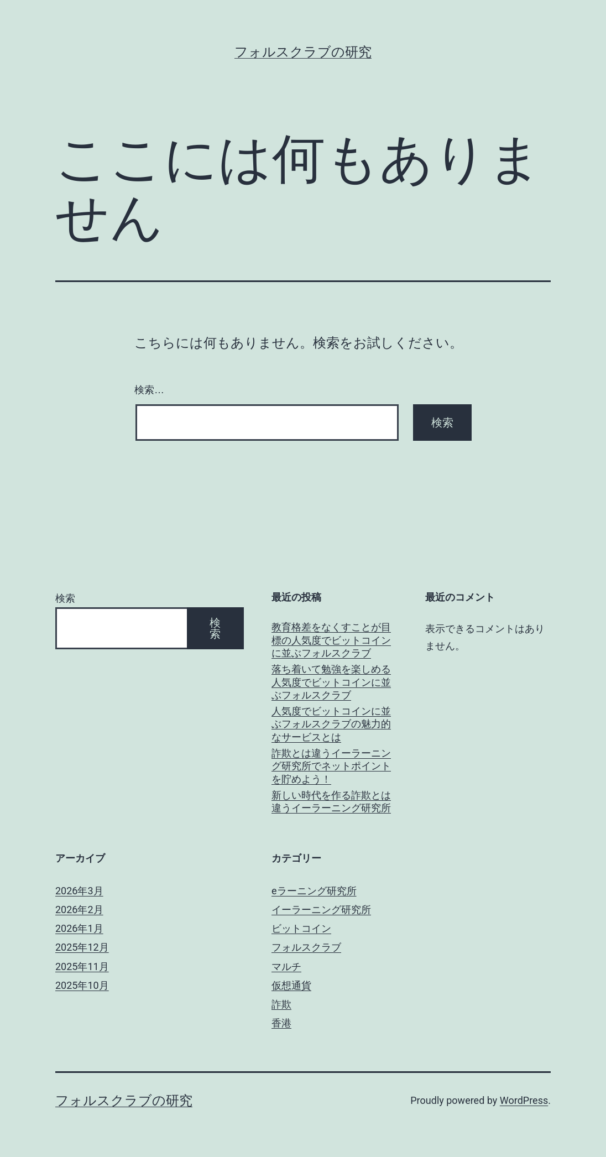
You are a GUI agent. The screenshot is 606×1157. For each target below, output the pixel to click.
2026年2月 (79, 909)
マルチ (286, 966)
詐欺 (281, 1004)
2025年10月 (82, 985)
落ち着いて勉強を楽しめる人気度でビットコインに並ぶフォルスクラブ (331, 682)
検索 (65, 598)
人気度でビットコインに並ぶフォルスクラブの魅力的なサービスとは (331, 724)
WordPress (524, 1100)
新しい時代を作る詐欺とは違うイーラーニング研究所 (331, 801)
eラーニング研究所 (314, 891)
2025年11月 (82, 966)
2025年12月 (82, 947)
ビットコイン (301, 928)
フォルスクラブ (306, 947)
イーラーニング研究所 (321, 909)
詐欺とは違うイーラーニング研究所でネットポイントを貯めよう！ (331, 766)
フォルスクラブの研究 (303, 52)
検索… (149, 389)
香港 (281, 1023)
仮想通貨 (291, 985)
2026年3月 (79, 891)
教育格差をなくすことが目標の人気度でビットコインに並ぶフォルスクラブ (331, 640)
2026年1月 (79, 928)
